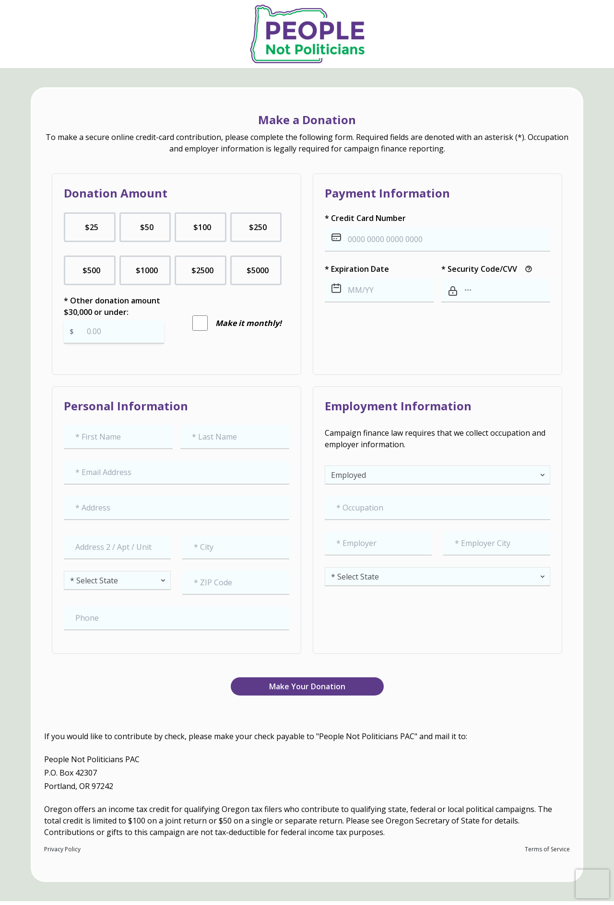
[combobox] (176, 508)
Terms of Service (547, 849)
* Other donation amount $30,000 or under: (114, 319)
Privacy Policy (62, 849)
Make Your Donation (307, 686)
